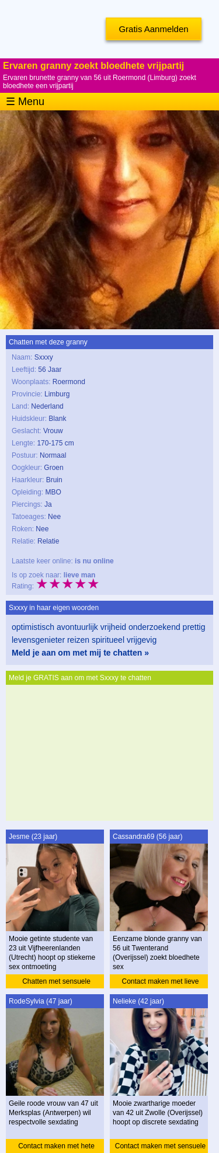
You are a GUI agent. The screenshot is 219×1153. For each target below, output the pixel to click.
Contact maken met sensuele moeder (160, 1147)
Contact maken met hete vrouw (56, 1147)
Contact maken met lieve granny (160, 982)
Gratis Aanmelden (153, 29)
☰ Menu (25, 101)
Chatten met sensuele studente (56, 982)
